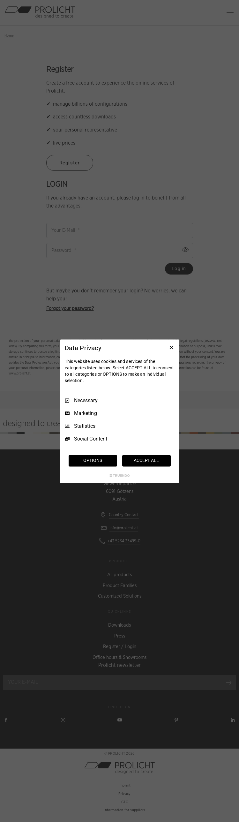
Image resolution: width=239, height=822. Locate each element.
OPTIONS (92, 460)
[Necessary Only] (171, 347)
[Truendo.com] (119, 475)
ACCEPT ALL (146, 460)
